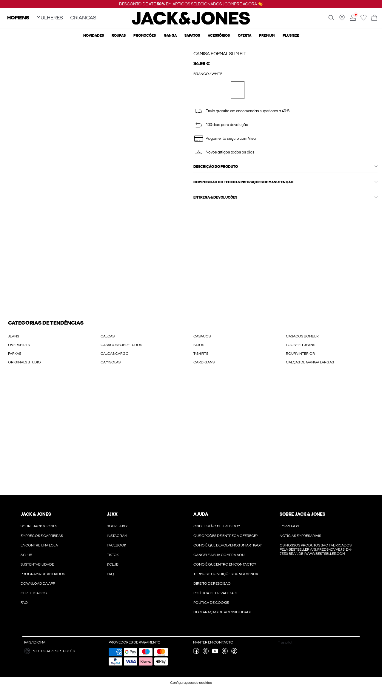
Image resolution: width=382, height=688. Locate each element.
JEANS (13, 336)
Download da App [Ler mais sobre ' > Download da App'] (38, 583)
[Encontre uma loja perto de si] (342, 19)
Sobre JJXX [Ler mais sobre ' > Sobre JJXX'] (117, 526)
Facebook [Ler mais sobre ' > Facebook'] (116, 545)
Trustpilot (285, 642)
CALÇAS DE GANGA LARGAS (310, 362)
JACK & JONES (36, 514)
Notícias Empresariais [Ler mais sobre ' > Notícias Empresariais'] (300, 536)
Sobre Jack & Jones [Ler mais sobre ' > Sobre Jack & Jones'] (39, 526)
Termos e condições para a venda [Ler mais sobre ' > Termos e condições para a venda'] (225, 574)
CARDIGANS (204, 362)
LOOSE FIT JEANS (300, 345)
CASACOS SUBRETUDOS (121, 345)
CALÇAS (108, 336)
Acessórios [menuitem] (219, 35)
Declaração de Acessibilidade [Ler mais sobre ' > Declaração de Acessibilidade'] (222, 612)
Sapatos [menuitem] (192, 35)
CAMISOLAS (111, 362)
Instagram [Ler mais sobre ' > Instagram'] (117, 536)
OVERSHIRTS (19, 345)
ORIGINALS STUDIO (24, 362)
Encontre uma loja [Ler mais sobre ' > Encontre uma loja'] (39, 545)
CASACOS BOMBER (302, 336)
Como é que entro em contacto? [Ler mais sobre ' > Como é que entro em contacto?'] (224, 564)
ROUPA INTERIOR (300, 353)
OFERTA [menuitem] (244, 35)
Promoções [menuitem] (144, 35)
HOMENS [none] (18, 18)
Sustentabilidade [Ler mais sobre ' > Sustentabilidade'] (37, 564)
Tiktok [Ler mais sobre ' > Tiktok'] (113, 555)
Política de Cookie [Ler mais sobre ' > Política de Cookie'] (211, 603)
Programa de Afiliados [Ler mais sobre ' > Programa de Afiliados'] (43, 574)
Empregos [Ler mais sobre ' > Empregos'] (289, 526)
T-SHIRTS (200, 353)
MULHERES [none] (49, 18)
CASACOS (202, 336)
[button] (64, 651)
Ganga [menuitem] (170, 35)
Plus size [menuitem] (291, 35)
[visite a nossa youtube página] (215, 653)
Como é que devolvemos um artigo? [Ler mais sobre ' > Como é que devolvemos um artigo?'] (227, 545)
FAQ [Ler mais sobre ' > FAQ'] (24, 603)
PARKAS (14, 353)
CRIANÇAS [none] (83, 18)
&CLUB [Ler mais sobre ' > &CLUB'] (26, 555)
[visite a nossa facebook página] (196, 653)
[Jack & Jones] (191, 23)
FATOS (198, 345)
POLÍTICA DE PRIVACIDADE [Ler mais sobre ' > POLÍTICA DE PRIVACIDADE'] (215, 593)
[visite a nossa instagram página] (206, 653)
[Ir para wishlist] (363, 19)
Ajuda (200, 514)
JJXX (112, 514)
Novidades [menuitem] (93, 35)
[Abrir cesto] (374, 18)
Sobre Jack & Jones (302, 514)
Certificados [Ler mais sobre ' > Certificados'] (34, 593)
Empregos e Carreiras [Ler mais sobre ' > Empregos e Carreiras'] (42, 536)
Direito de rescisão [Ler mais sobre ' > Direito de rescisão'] (212, 583)
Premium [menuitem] (267, 35)
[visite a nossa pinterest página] (225, 653)
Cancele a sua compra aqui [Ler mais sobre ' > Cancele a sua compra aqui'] (219, 555)
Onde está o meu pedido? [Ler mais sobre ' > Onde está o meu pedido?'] (216, 526)
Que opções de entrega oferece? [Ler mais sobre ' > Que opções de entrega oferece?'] (225, 536)
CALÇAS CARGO (115, 353)
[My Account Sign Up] (191, 436)
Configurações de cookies (191, 683)
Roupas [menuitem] (119, 35)
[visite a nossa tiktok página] (234, 653)
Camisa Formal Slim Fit (219, 53)
